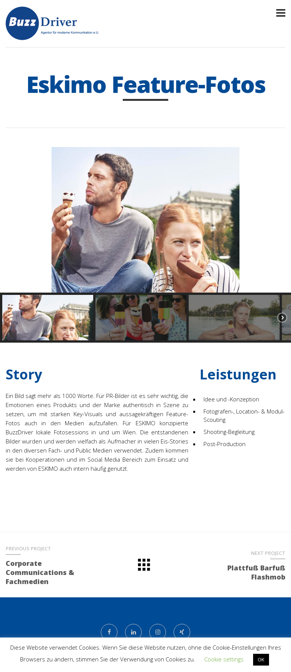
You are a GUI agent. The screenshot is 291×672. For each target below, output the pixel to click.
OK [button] (261, 659)
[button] (12, 220)
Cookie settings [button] (224, 659)
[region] (145, 245)
